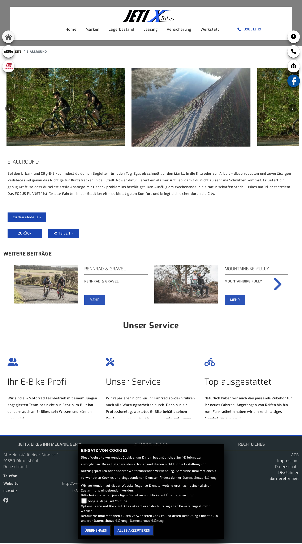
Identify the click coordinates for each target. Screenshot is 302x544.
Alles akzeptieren (133, 530)
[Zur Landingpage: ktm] (8, 51)
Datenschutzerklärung (200, 478)
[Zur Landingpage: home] (8, 36)
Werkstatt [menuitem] (209, 29)
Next (292, 109)
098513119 (249, 29)
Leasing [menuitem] (150, 29)
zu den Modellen (27, 218)
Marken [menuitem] (92, 29)
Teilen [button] (62, 234)
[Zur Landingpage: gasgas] (8, 66)
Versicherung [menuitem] (179, 29)
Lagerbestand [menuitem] (121, 29)
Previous (9, 109)
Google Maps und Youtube (107, 501)
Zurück (25, 234)
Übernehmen (96, 530)
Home (70, 29)
